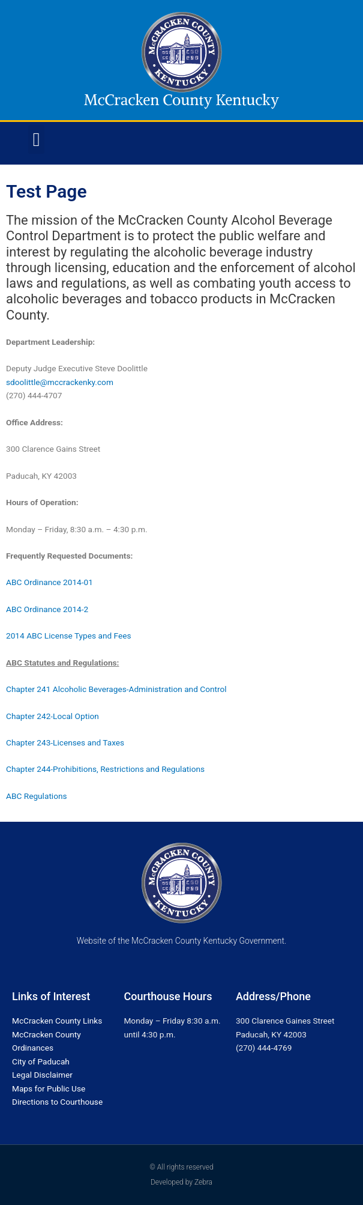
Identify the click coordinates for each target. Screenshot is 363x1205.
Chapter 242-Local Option (52, 716)
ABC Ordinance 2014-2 (47, 609)
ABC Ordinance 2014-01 (49, 582)
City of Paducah (41, 1061)
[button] (36, 139)
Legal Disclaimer (42, 1074)
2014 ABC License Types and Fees (68, 635)
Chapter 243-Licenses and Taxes (66, 742)
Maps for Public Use (48, 1088)
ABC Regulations (36, 796)
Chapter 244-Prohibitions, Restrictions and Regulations (106, 769)
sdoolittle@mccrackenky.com (59, 382)
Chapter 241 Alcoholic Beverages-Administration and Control (116, 689)
